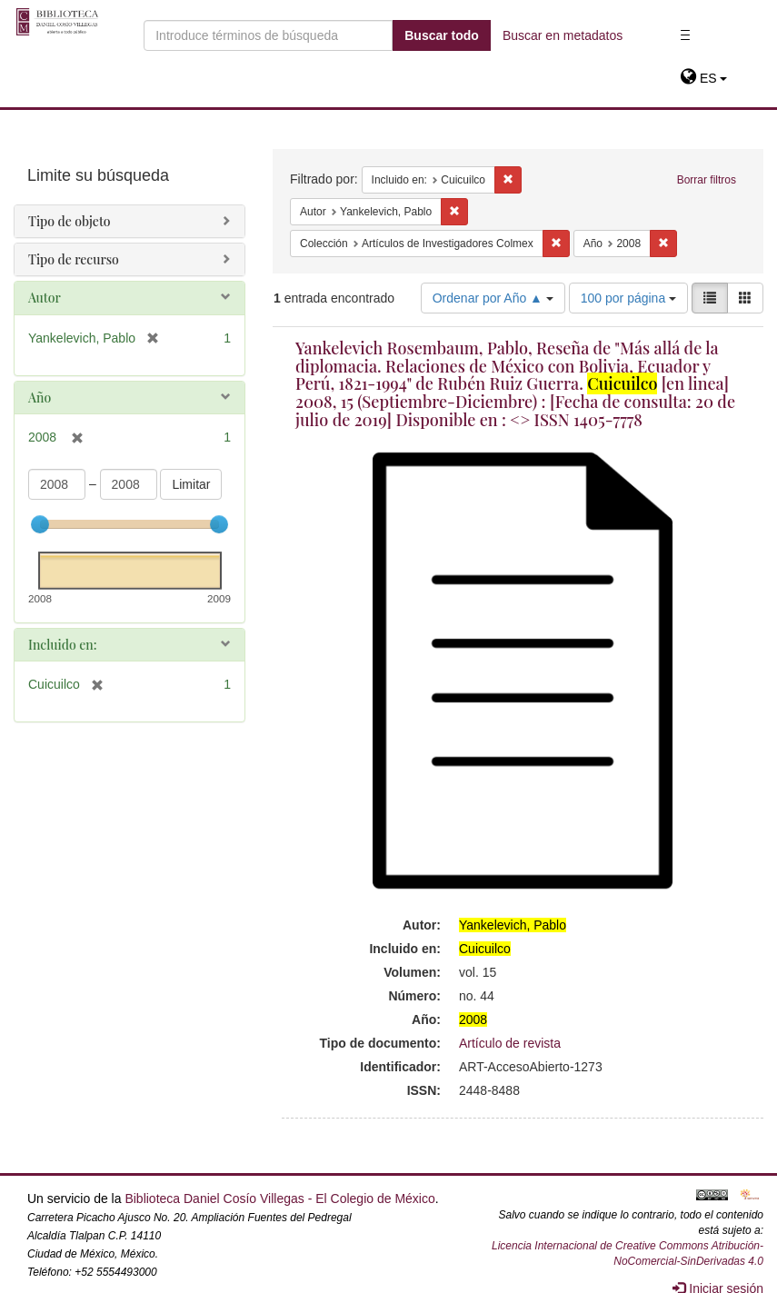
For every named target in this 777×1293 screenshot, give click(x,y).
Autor (44, 297)
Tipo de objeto (69, 221)
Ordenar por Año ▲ (493, 298)
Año (39, 397)
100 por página (628, 298)
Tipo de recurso (73, 259)
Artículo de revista (510, 1043)
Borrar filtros (706, 180)
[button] (704, 78)
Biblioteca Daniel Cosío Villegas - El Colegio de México (279, 1198)
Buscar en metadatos (563, 35)
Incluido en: (62, 644)
